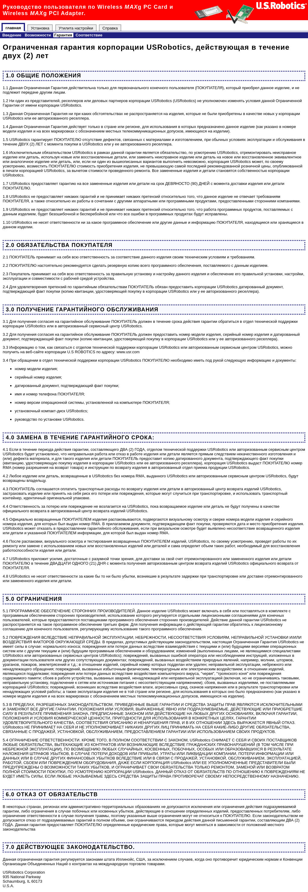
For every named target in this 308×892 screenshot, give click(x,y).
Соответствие (88, 35)
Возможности (38, 35)
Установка (40, 28)
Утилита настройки (76, 28)
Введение (11, 35)
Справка (110, 28)
